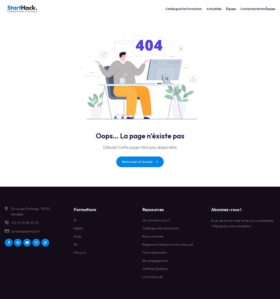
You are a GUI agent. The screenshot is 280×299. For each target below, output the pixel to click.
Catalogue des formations (160, 228)
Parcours (80, 252)
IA (75, 220)
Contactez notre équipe (258, 9)
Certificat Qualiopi (155, 269)
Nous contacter (153, 236)
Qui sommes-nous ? (156, 220)
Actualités (213, 9)
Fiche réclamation (154, 252)
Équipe (231, 9)
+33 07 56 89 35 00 (25, 223)
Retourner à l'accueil (140, 162)
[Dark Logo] (22, 9)
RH (76, 245)
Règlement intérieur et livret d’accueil (167, 245)
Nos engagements (155, 261)
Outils (77, 236)
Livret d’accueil (152, 277)
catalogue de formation (183, 9)
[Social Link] (9, 243)
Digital (78, 228)
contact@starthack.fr (25, 231)
